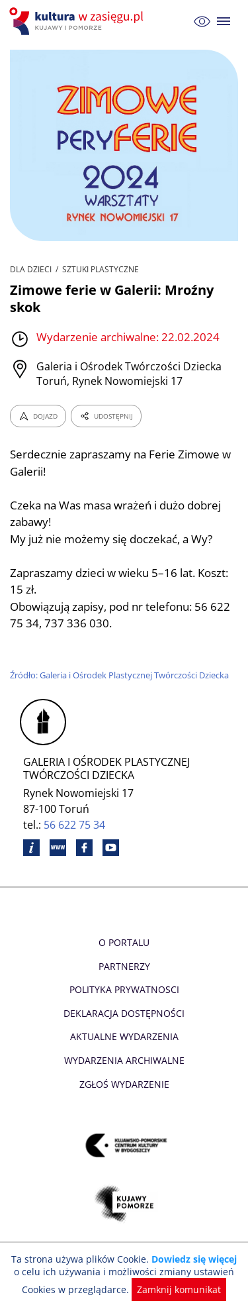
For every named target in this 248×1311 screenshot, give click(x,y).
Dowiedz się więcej (192, 1259)
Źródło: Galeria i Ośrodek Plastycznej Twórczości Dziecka (122, 675)
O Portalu (124, 942)
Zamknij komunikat (177, 1289)
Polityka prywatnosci (124, 989)
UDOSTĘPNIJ (105, 416)
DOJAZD (38, 416)
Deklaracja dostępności (124, 1013)
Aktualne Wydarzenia (124, 1036)
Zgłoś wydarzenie (123, 1084)
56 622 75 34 (75, 824)
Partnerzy (124, 966)
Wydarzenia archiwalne (124, 1060)
